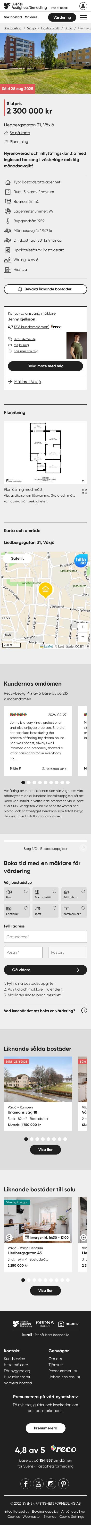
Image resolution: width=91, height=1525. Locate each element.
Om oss (55, 1358)
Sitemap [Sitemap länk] (50, 1516)
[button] (83, 17)
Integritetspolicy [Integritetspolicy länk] (17, 1511)
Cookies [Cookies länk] (14, 1516)
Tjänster (56, 1364)
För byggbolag (17, 1371)
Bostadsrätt (50, 28)
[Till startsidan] (35, 6)
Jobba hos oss (61, 1377)
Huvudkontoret (17, 1377)
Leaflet (46, 646)
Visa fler (45, 1149)
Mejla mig (21, 345)
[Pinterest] (63, 1483)
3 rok (68, 28)
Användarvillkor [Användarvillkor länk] (73, 1511)
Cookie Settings (71, 1516)
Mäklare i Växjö (27, 381)
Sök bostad (13, 17)
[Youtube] (38, 1483)
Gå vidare (21, 969)
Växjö (31, 28)
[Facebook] (25, 1483)
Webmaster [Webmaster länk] (32, 1516)
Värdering (62, 17)
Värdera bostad (18, 1383)
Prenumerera (45, 1428)
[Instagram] (51, 1483)
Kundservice (14, 1358)
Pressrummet (60, 1371)
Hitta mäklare (16, 1364)
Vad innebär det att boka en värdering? (39, 1010)
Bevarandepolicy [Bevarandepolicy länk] (45, 1511)
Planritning (19, 141)
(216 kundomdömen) (31, 327)
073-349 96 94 (24, 339)
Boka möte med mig (45, 366)
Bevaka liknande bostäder (46, 288)
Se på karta (20, 133)
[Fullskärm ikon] (84, 495)
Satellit (17, 558)
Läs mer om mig (26, 351)
